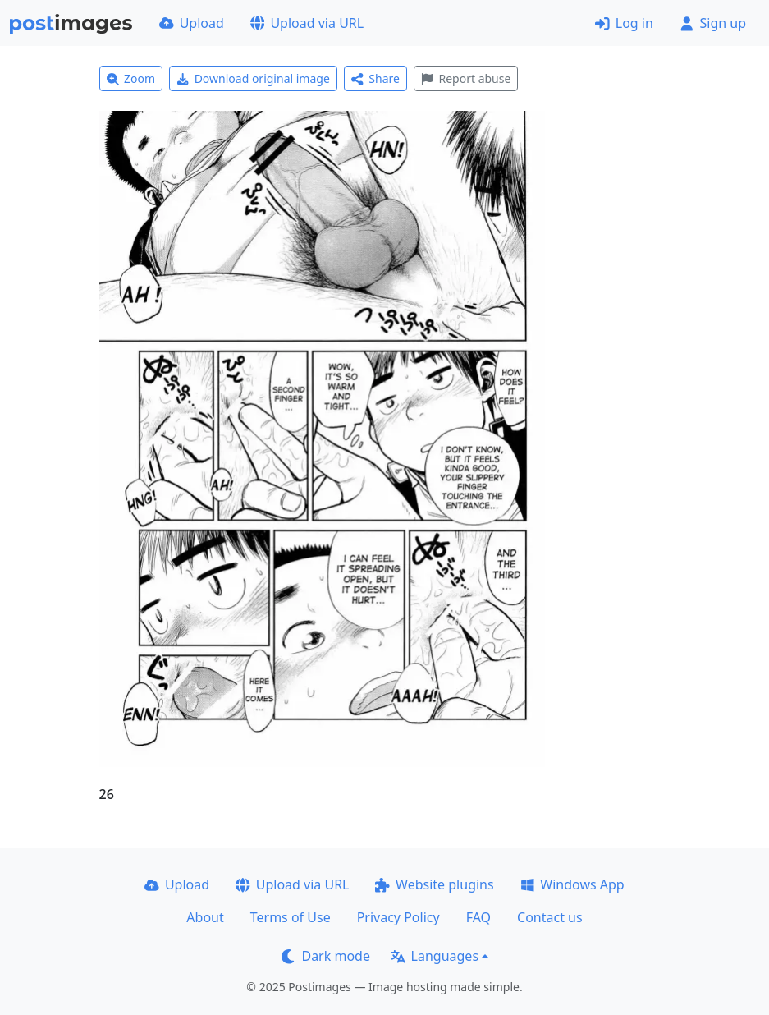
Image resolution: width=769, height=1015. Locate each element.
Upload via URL (307, 23)
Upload (191, 23)
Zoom (131, 78)
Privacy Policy (398, 917)
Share (375, 78)
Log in (624, 23)
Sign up (713, 23)
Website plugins (434, 884)
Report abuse (465, 78)
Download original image (253, 78)
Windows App (572, 884)
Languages (434, 956)
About (204, 917)
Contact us (550, 917)
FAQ (478, 917)
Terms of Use (290, 917)
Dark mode (326, 956)
